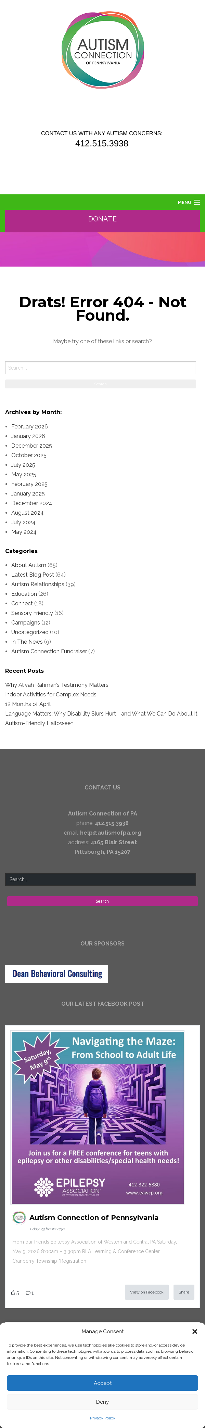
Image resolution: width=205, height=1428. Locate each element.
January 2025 (28, 493)
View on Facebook (147, 1292)
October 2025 (29, 455)
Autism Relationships (37, 584)
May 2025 (23, 474)
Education (24, 594)
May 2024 (24, 532)
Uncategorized (30, 632)
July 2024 (23, 522)
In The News (27, 642)
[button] (194, 1331)
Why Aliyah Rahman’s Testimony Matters (56, 685)
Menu (184, 202)
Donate (103, 219)
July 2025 (23, 465)
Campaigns (25, 622)
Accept (103, 1383)
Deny (102, 1402)
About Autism (28, 565)
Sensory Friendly (32, 613)
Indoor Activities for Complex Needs (51, 694)
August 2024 (27, 513)
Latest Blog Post (32, 574)
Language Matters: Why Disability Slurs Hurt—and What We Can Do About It (101, 713)
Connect (22, 603)
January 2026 (28, 436)
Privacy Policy (102, 1418)
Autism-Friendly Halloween (39, 723)
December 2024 (31, 503)
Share (184, 1292)
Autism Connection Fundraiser (49, 651)
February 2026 (29, 426)
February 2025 (29, 484)
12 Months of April (28, 704)
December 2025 (31, 445)
